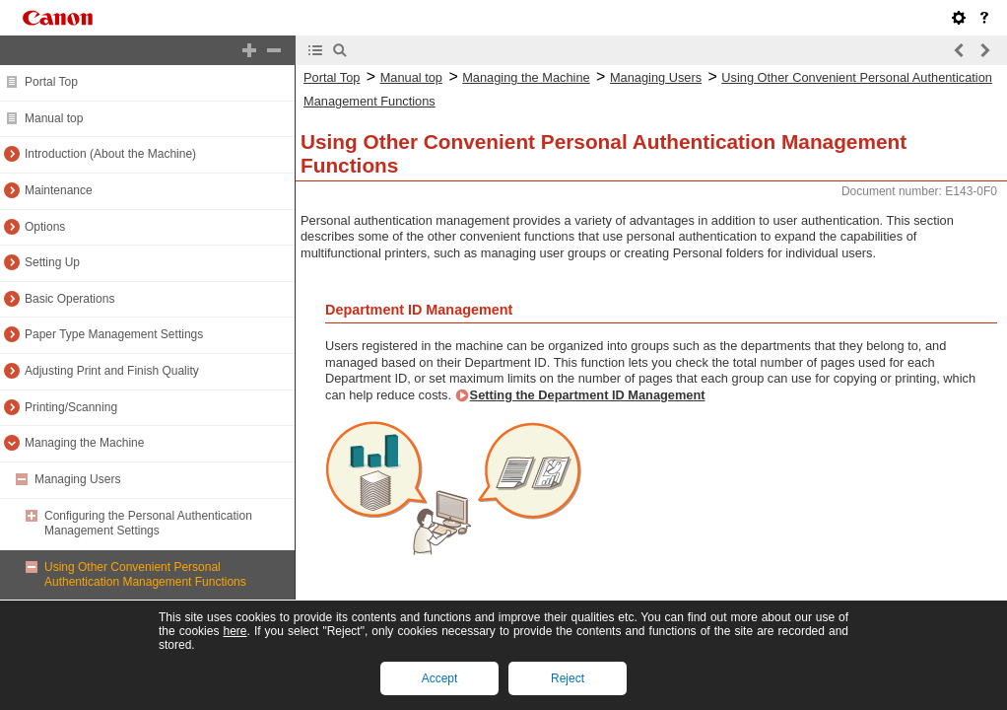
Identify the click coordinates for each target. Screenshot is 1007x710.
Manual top (54, 118)
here (234, 631)
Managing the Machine (84, 443)
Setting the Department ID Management (587, 395)
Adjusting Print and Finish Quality (112, 371)
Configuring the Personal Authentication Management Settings (148, 523)
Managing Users (77, 479)
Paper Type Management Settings (114, 334)
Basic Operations (69, 299)
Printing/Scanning (71, 407)
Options (45, 227)
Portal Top (51, 82)
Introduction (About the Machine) (110, 154)
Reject (567, 678)
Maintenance (59, 190)
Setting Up (52, 262)
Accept (440, 678)
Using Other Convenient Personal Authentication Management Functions (145, 575)
